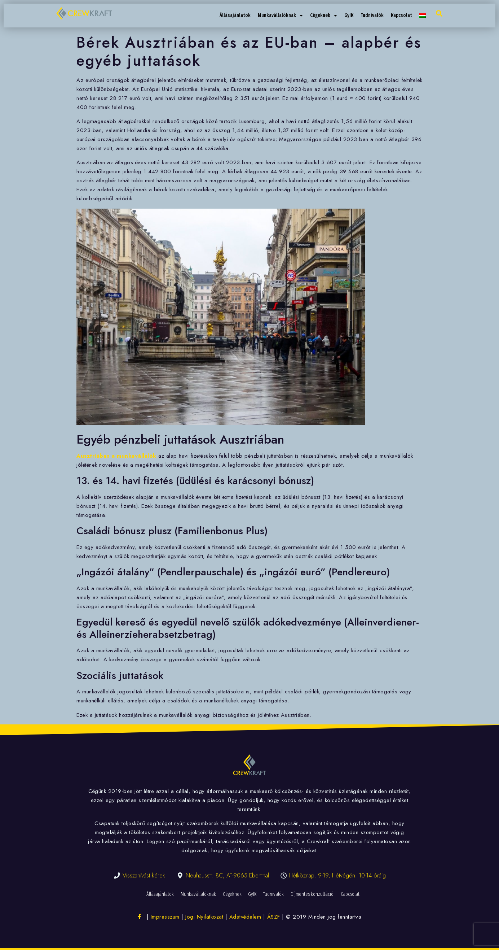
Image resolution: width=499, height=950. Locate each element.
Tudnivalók (372, 15)
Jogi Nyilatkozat (204, 917)
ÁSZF (273, 917)
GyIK (348, 15)
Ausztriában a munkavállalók (116, 456)
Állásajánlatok (235, 15)
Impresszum (165, 917)
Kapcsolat (401, 15)
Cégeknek (323, 15)
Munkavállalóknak (280, 15)
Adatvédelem (245, 917)
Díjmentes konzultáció (313, 894)
